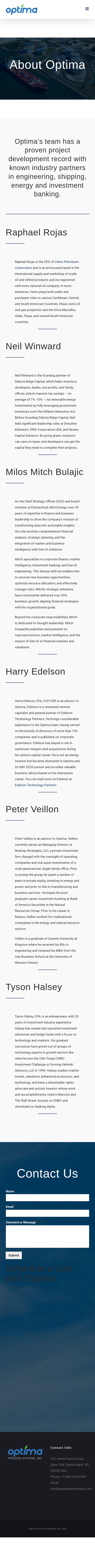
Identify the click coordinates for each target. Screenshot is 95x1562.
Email (10, 1207)
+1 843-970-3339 (73, 1477)
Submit (13, 1255)
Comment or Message (22, 1222)
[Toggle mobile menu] (87, 9)
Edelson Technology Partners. (36, 785)
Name (11, 1191)
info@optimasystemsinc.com (71, 1489)
